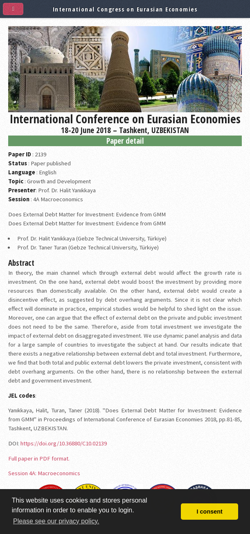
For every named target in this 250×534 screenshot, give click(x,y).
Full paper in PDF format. (39, 458)
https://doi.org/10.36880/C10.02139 (63, 443)
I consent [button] (210, 511)
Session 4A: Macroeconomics (44, 473)
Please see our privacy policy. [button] (56, 521)
